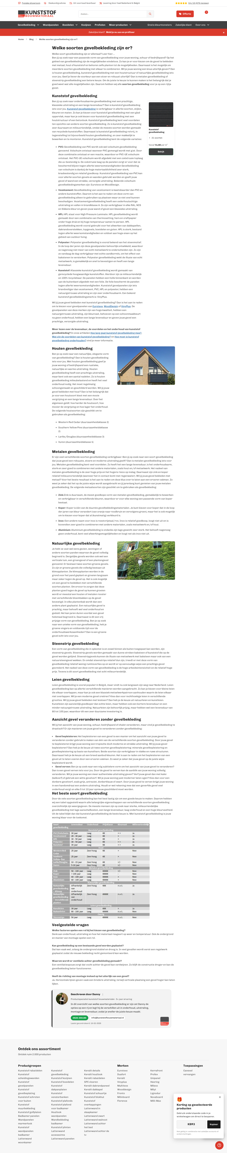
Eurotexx (98, 306)
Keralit (121, 1078)
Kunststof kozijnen (61, 1078)
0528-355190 (79, 1018)
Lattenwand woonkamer (25, 1140)
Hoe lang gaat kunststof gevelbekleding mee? (115, 333)
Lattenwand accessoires (58, 1133)
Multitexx (122, 1085)
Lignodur (155, 1093)
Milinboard (123, 1097)
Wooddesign (124, 1089)
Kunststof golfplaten (29, 1112)
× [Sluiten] (220, 1096)
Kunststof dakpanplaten (59, 1087)
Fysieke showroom (29, 3)
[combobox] (116, 13)
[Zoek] (150, 13)
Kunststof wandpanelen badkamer (25, 1131)
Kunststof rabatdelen (30, 1070)
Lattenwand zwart (94, 1116)
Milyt (153, 1089)
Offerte (185, 13)
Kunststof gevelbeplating (26, 1091)
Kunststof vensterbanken (59, 1095)
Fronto (121, 1093)
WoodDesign (111, 306)
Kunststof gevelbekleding (81, 108)
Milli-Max (155, 1100)
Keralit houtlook (93, 1074)
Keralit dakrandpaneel (97, 1085)
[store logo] (37, 13)
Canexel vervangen (187, 1072)
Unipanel (155, 1078)
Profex (154, 1074)
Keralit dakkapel (93, 1089)
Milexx (154, 1085)
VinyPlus (126, 306)
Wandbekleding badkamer (60, 1121)
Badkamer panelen (28, 1116)
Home (21, 39)
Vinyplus (122, 1082)
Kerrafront (156, 1070)
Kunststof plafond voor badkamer (61, 1106)
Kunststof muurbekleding (26, 1106)
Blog (31, 39)
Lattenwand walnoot (95, 1119)
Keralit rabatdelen (94, 1078)
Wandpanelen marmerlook (26, 1121)
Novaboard (156, 1097)
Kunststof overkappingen (92, 1102)
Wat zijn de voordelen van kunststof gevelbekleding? (81, 336)
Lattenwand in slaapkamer (92, 1110)
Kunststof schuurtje (95, 1093)
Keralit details (92, 1070)
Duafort (121, 1074)
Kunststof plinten (61, 1127)
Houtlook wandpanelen (59, 1114)
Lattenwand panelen (62, 1138)
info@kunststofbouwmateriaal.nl (107, 1018)
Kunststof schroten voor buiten (29, 1099)
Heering (154, 1082)
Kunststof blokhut (94, 1097)
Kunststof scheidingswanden (28, 1076)
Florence (122, 1100)
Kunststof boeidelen (62, 1082)
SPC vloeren (91, 1082)
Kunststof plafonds (62, 1100)
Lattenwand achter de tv (96, 1133)
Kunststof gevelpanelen (25, 1084)
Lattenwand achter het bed (95, 1125)
